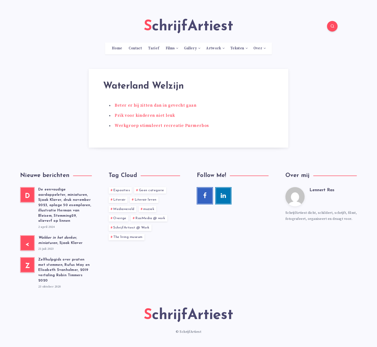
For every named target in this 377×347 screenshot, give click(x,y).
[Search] (332, 26)
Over (257, 48)
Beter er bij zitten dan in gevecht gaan (155, 105)
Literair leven (146, 200)
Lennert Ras (321, 190)
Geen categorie (151, 190)
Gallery (190, 48)
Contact (135, 48)
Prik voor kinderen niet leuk (145, 115)
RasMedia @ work (150, 218)
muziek (148, 209)
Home (117, 48)
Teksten (237, 48)
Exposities (121, 190)
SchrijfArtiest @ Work (131, 227)
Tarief (153, 48)
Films (170, 48)
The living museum (128, 237)
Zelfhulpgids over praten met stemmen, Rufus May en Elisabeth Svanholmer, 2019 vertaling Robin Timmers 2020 (64, 270)
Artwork (213, 48)
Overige (119, 218)
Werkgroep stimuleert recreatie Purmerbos (162, 125)
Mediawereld (123, 209)
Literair (119, 200)
